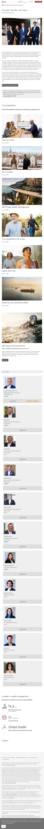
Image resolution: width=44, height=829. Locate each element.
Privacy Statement (13, 821)
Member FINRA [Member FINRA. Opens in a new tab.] (14, 794)
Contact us (31, 1)
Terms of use (4, 757)
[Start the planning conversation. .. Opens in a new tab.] (10, 85)
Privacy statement (11, 757)
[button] (7, 396)
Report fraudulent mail (33, 757)
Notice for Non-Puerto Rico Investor (21, 815)
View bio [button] (16, 401)
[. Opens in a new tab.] (4, 2)
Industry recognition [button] (34, 401)
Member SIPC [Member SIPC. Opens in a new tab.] (8, 794)
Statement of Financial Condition (13, 816)
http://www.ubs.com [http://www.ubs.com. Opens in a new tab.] (11, 765)
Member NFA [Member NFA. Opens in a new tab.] (11, 798)
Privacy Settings (6, 759)
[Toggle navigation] (13, 4)
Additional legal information (21, 757)
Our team (5, 372)
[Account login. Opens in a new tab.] (38, 2)
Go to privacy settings (9, 823)
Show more (5, 143)
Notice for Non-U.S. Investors (7, 815)
